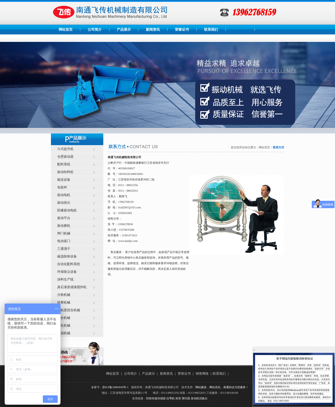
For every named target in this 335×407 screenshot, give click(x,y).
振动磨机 (63, 225)
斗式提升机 (65, 149)
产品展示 (124, 29)
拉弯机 (170, 398)
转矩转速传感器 (156, 398)
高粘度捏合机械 (68, 310)
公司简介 (95, 29)
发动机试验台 (199, 398)
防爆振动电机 (67, 210)
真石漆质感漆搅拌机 (72, 287)
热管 (178, 398)
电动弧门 (63, 241)
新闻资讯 (153, 29)
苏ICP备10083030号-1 (115, 387)
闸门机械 (63, 233)
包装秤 (62, 187)
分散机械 (63, 295)
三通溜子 (63, 248)
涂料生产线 (65, 279)
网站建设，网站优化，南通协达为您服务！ (221, 387)
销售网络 (202, 373)
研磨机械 (63, 302)
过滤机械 (63, 333)
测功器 (186, 398)
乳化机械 (63, 325)
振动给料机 (65, 172)
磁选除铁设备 (67, 256)
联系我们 (211, 29)
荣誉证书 (182, 29)
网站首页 (66, 29)
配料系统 (63, 164)
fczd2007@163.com (129, 207)
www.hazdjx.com (128, 241)
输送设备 (63, 179)
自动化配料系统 (68, 264)
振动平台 (63, 218)
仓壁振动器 (65, 156)
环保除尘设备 (67, 272)
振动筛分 (63, 202)
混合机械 (63, 318)
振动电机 (63, 195)
